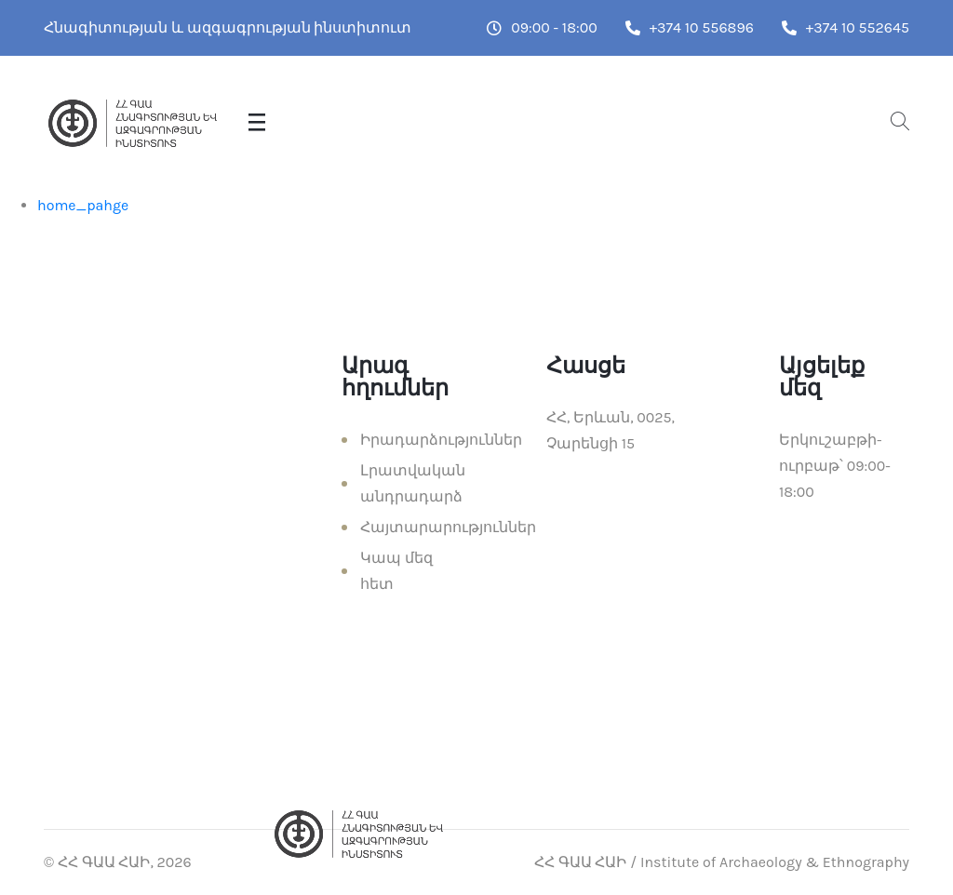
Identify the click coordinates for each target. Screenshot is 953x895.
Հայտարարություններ (448, 527)
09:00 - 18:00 (542, 27)
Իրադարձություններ (441, 439)
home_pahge (82, 205)
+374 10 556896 (689, 27)
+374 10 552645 (845, 27)
